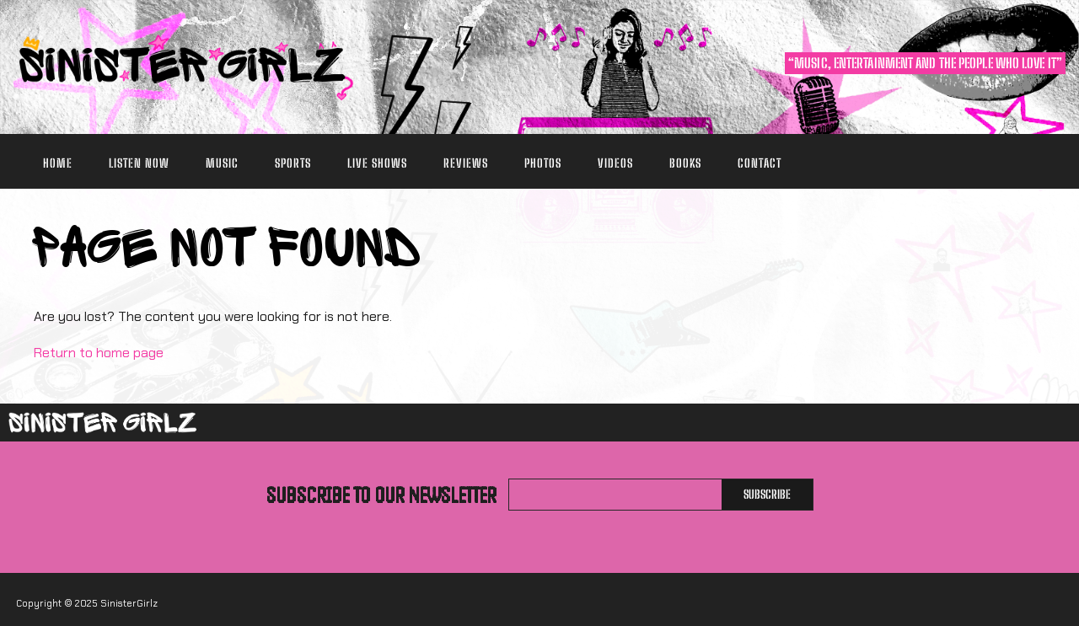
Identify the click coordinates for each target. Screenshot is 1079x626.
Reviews (465, 163)
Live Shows (377, 163)
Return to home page (99, 352)
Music (222, 163)
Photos (542, 163)
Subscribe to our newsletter (381, 494)
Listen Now (139, 163)
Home (57, 163)
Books (685, 163)
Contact (759, 163)
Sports (293, 163)
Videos (615, 163)
